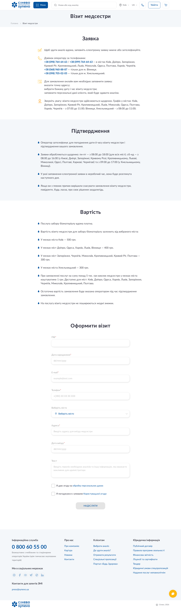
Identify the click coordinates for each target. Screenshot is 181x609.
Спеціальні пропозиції (104, 559)
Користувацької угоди (94, 494)
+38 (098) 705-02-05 (55, 73)
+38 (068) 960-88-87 (55, 69)
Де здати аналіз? (102, 550)
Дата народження (61, 355)
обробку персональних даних (88, 486)
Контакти (69, 559)
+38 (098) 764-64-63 (55, 62)
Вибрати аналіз (101, 546)
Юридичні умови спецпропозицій (150, 568)
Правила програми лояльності (149, 550)
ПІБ (53, 337)
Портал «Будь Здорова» (105, 564)
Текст (54, 461)
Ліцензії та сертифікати (145, 559)
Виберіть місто (59, 408)
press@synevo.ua (20, 589)
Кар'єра (68, 550)
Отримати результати (104, 555)
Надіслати (90, 506)
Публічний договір (142, 546)
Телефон (56, 390)
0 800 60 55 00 (29, 547)
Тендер (136, 564)
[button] (126, 413)
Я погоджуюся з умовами (81, 494)
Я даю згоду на (79, 486)
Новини (68, 555)
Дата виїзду (58, 443)
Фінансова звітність (143, 555)
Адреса (55, 425)
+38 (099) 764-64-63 (81, 62)
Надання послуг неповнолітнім (149, 573)
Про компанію (71, 546)
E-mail (55, 372)
